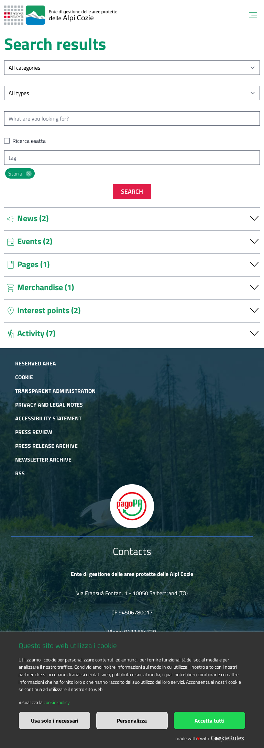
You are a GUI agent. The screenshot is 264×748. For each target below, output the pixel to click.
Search (132, 191)
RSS (20, 473)
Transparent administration (55, 391)
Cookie (24, 377)
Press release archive (46, 446)
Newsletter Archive (43, 459)
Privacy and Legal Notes (49, 404)
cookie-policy (57, 702)
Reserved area (35, 363)
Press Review (33, 432)
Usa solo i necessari (54, 720)
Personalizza (132, 720)
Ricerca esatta (29, 141)
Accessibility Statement (48, 418)
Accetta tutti (209, 720)
